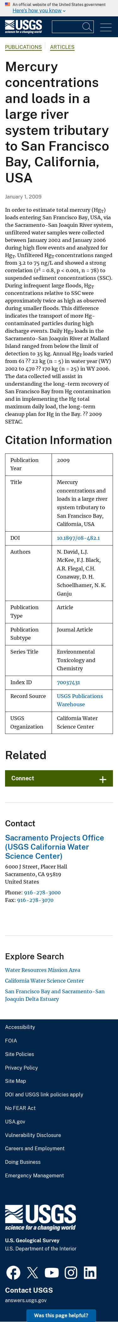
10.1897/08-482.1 (78, 538)
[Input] (73, 26)
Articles (62, 47)
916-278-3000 (42, 892)
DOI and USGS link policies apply (44, 1095)
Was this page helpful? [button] (61, 1316)
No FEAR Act (20, 1108)
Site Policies (19, 1054)
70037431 (68, 682)
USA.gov (15, 1122)
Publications (23, 47)
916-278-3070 (35, 900)
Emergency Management (34, 1176)
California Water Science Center (44, 981)
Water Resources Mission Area (42, 970)
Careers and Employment (35, 1149)
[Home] (23, 32)
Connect (22, 778)
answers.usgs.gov (26, 1300)
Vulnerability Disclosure (33, 1135)
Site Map (15, 1081)
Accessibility (20, 1027)
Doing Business (23, 1162)
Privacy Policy (21, 1068)
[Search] (87, 26)
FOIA (11, 1041)
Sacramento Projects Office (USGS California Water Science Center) (54, 846)
